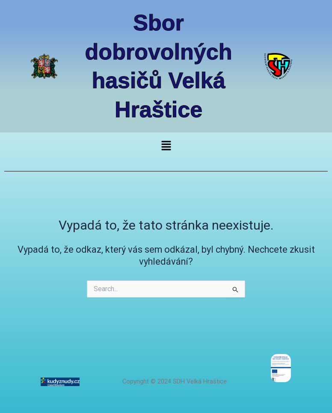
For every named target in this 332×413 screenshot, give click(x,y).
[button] (166, 146)
